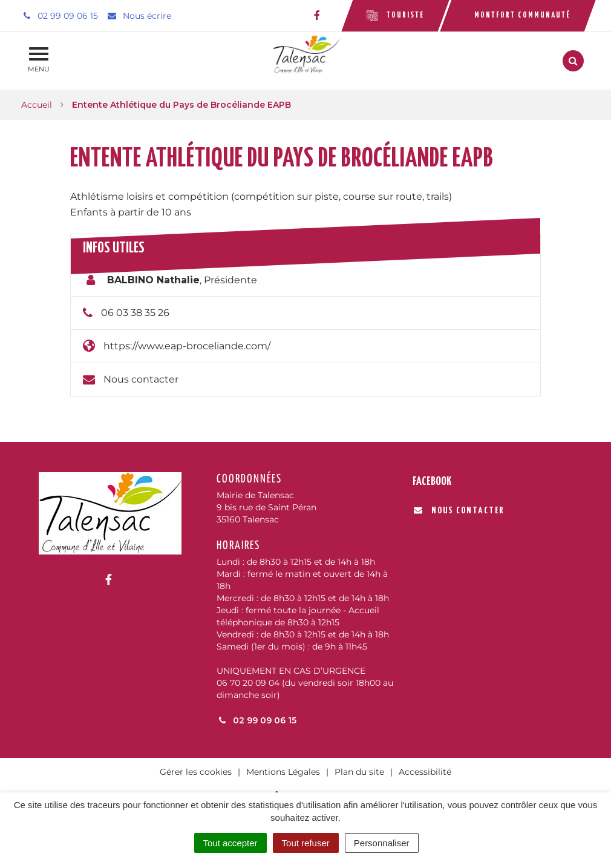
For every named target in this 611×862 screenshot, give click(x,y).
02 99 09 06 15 (256, 720)
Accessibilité (425, 771)
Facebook (432, 481)
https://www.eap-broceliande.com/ (186, 346)
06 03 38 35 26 (135, 312)
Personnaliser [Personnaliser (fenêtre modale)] (382, 843)
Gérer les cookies (196, 771)
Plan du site (359, 771)
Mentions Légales (283, 771)
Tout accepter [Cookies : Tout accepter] (230, 843)
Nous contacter (140, 379)
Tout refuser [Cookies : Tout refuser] (306, 843)
